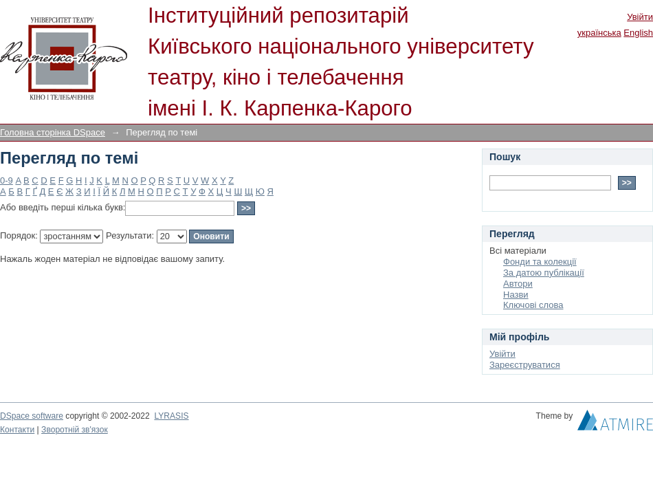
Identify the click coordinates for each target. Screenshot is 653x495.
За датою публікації (543, 272)
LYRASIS (171, 416)
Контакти (17, 429)
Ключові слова (533, 305)
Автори (518, 283)
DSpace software (31, 416)
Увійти (640, 17)
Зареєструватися (524, 365)
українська (599, 33)
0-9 (6, 180)
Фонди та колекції (540, 261)
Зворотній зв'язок (74, 429)
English (638, 33)
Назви (516, 294)
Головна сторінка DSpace (52, 132)
